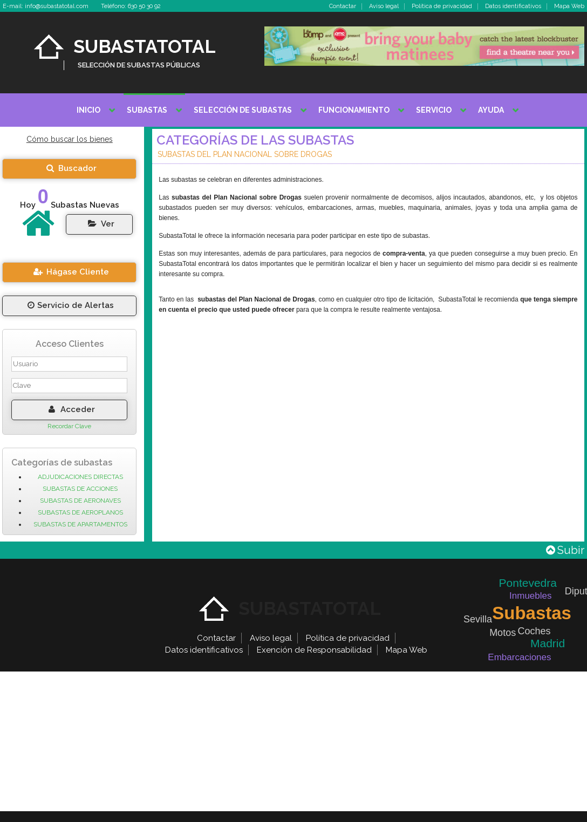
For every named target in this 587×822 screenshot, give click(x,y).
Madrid (547, 643)
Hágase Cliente (69, 272)
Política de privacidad (442, 6)
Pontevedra (528, 583)
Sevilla (477, 619)
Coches (533, 631)
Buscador (69, 168)
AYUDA (491, 110)
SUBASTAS (147, 110)
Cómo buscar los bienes (69, 139)
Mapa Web (569, 6)
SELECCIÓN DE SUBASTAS (243, 110)
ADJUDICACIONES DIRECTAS (80, 477)
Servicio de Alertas (69, 305)
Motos (502, 632)
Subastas (531, 613)
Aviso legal (384, 6)
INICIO (88, 110)
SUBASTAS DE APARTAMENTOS (80, 524)
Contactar (342, 6)
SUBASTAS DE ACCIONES (80, 488)
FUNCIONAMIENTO (354, 110)
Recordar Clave (69, 426)
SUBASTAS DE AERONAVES (80, 500)
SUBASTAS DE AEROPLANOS (80, 512)
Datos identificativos (513, 6)
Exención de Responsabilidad (314, 650)
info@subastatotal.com (56, 6)
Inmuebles (530, 596)
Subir (565, 550)
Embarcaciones (519, 657)
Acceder (69, 409)
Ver (99, 224)
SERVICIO (434, 110)
